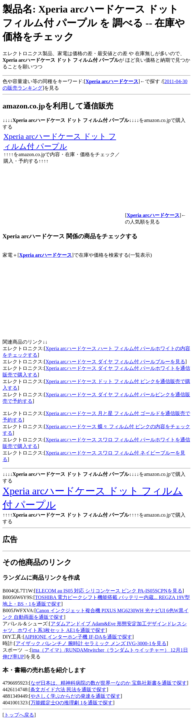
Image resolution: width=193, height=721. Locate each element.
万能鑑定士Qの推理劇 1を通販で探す (72, 702)
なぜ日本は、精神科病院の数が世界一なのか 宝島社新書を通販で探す (109, 683)
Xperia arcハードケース (45, 255)
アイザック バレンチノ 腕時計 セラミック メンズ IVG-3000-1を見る (91, 643)
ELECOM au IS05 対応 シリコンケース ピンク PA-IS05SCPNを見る (109, 590)
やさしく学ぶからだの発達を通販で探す (76, 696)
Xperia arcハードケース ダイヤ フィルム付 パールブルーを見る (115, 361)
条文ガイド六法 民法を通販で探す (68, 689)
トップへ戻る (19, 715)
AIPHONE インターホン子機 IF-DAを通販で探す (78, 636)
